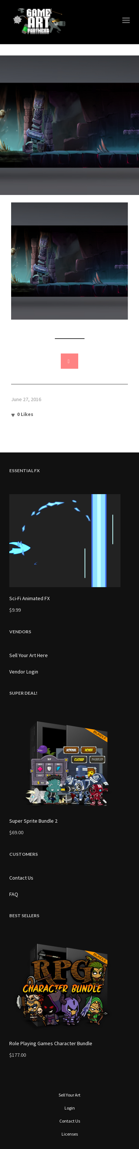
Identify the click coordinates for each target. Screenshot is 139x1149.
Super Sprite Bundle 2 (33, 820)
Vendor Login (23, 671)
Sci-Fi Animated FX (29, 598)
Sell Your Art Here (28, 655)
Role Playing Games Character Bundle (50, 1043)
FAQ (13, 894)
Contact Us (21, 877)
